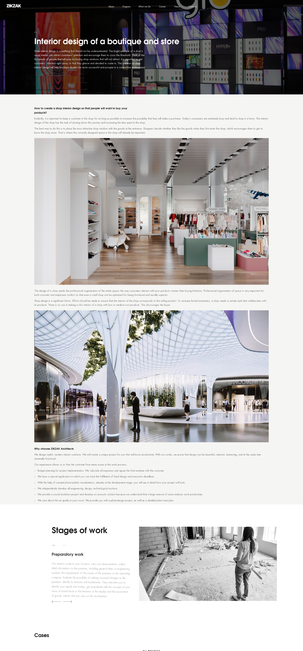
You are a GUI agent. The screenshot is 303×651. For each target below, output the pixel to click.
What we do (144, 6)
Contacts (192, 6)
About (111, 6)
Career (162, 6)
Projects (126, 6)
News (177, 6)
